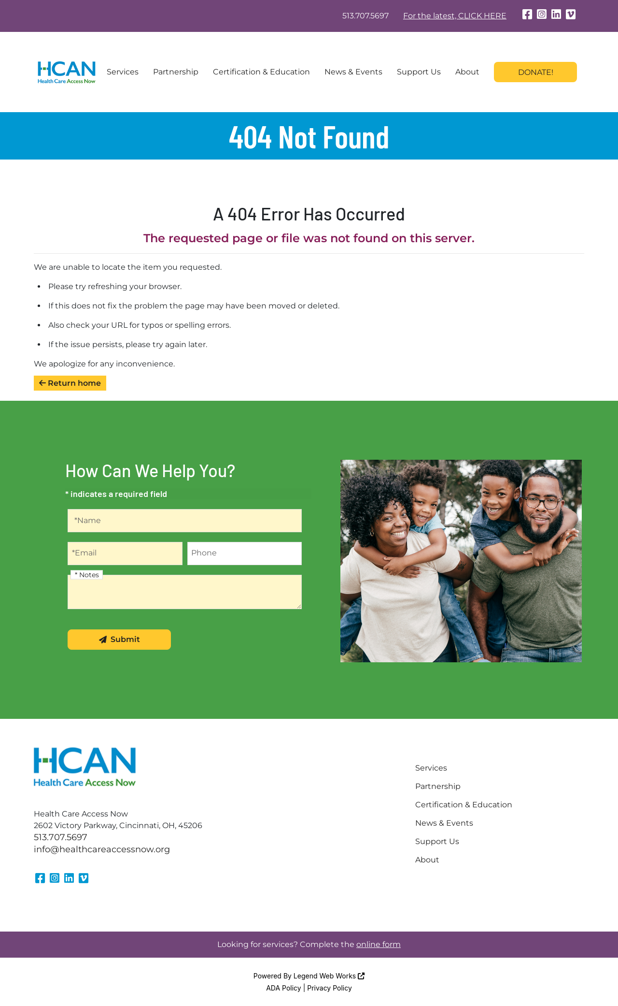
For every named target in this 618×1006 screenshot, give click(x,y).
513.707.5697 (365, 15)
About (467, 71)
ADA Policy (283, 988)
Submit (119, 639)
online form (378, 944)
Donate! (535, 72)
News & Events (353, 71)
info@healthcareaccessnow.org (102, 849)
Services (123, 71)
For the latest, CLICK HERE (454, 15)
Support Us (419, 71)
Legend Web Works (329, 976)
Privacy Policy (329, 988)
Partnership (175, 71)
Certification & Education (261, 71)
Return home (70, 383)
